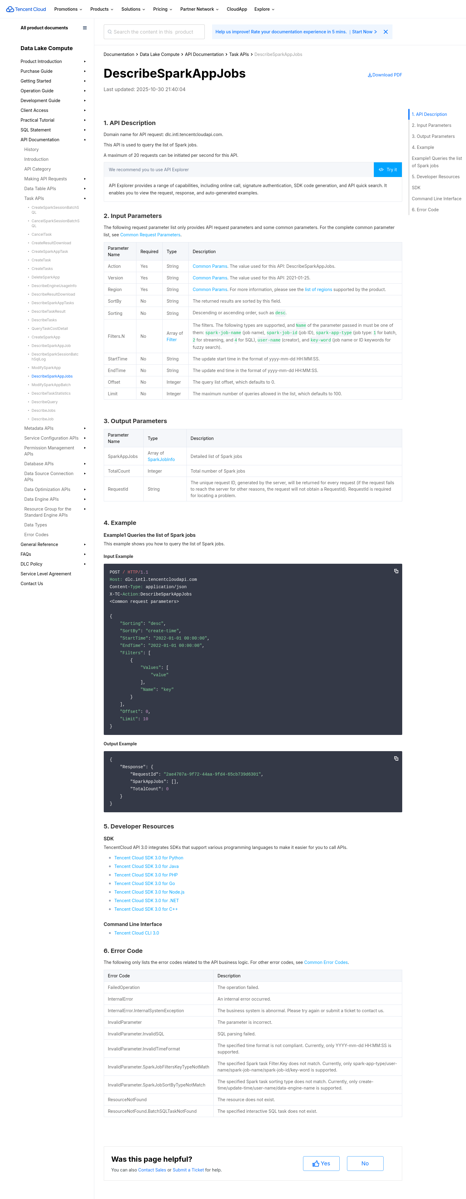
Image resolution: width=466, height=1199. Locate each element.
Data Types (35, 524)
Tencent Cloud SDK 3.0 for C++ (146, 909)
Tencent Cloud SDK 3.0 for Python (148, 857)
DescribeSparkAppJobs (52, 376)
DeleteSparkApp (46, 277)
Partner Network (199, 9)
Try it (388, 169)
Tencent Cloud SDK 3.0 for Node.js (149, 892)
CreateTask (41, 260)
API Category (37, 169)
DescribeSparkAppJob (51, 345)
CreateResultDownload (51, 243)
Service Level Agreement (46, 573)
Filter (172, 339)
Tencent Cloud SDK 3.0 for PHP (146, 874)
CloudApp (237, 9)
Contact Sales (153, 1169)
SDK (416, 187)
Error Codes (36, 534)
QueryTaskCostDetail (50, 328)
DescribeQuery (45, 402)
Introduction (36, 159)
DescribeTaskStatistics (51, 393)
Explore (265, 9)
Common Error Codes (326, 962)
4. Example (423, 147)
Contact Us (32, 583)
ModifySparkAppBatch (51, 384)
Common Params (210, 266)
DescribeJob (43, 419)
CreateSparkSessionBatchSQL (55, 210)
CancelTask (42, 234)
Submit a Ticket (189, 1169)
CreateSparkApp (46, 337)
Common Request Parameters (150, 234)
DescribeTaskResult (49, 311)
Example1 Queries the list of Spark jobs (437, 162)
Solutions (133, 9)
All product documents (44, 27)
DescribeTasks (44, 320)
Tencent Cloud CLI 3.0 (136, 932)
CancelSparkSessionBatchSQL (56, 223)
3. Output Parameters (433, 136)
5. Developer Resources (436, 176)
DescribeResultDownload (53, 294)
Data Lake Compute (159, 54)
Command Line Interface (437, 198)
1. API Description (429, 114)
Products (102, 9)
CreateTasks (42, 268)
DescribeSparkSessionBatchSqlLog (55, 356)
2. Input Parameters (432, 125)
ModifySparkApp (46, 367)
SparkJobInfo (161, 459)
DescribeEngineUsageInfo (54, 285)
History (31, 149)
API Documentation (204, 54)
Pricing (163, 9)
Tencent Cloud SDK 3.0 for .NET (146, 900)
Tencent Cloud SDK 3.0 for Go (144, 883)
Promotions (68, 9)
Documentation (119, 54)
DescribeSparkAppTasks (53, 303)
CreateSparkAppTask (50, 251)
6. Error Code (425, 209)
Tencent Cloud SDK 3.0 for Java (146, 866)
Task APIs (239, 54)
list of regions (318, 289)
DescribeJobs (44, 410)
